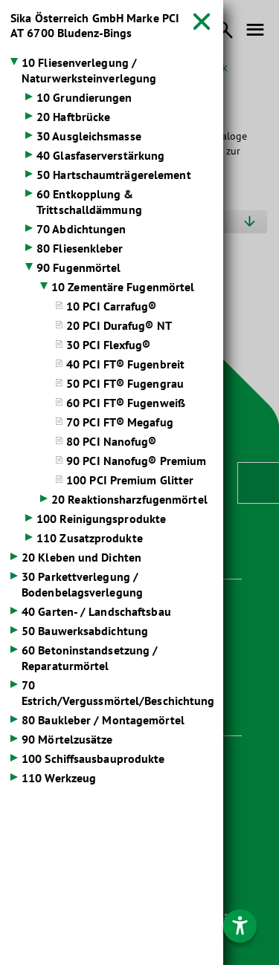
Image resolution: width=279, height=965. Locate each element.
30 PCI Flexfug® (108, 344)
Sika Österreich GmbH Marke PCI (94, 25)
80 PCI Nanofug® (111, 441)
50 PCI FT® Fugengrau (125, 383)
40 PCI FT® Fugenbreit (125, 364)
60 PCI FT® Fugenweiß (125, 402)
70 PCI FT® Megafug (119, 422)
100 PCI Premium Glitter (129, 479)
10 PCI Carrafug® (111, 306)
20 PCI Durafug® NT (119, 325)
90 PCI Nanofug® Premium (136, 460)
